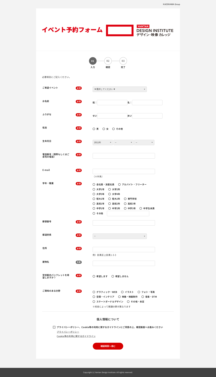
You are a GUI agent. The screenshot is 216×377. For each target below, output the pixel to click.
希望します (102, 276)
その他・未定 (137, 301)
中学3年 (132, 208)
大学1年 (100, 189)
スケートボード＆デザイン (109, 301)
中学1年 (100, 208)
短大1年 (100, 198)
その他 (119, 128)
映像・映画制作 (130, 296)
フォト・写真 (148, 291)
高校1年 (100, 203)
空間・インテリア (105, 296)
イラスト (129, 291)
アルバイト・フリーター (134, 184)
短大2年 (116, 198)
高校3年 (132, 203)
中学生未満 (149, 208)
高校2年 (116, 203)
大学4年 (116, 193)
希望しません (122, 276)
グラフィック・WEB (106, 291)
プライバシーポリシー (68, 331)
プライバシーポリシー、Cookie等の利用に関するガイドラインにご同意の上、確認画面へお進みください (110, 327)
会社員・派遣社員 (105, 184)
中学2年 (116, 208)
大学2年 (116, 189)
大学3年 (100, 193)
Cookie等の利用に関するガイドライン (76, 336)
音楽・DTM (151, 296)
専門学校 (132, 198)
